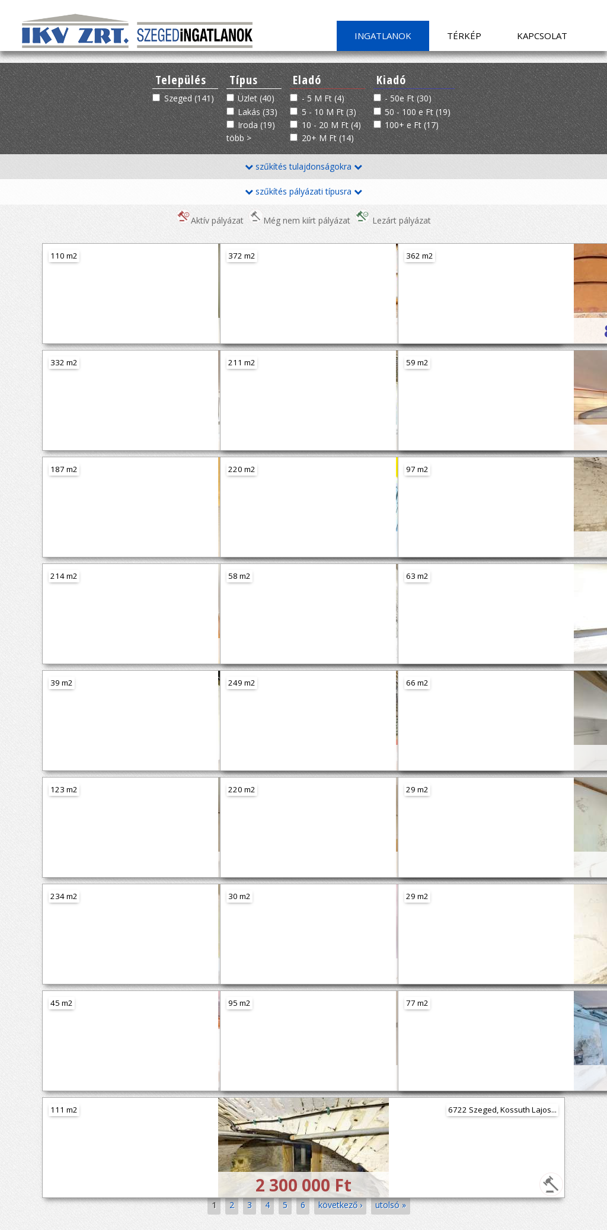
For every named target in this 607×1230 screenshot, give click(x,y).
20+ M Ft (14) (328, 138)
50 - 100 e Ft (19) (418, 111)
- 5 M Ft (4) (323, 98)
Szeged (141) (189, 98)
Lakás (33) (257, 111)
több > (238, 138)
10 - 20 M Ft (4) (331, 124)
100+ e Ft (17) (412, 124)
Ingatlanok (382, 36)
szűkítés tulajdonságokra (303, 166)
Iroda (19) (256, 124)
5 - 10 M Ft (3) (329, 111)
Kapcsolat (542, 36)
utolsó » (390, 1204)
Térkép (464, 36)
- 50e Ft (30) (408, 98)
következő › (340, 1204)
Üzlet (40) (256, 98)
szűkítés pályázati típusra (303, 191)
